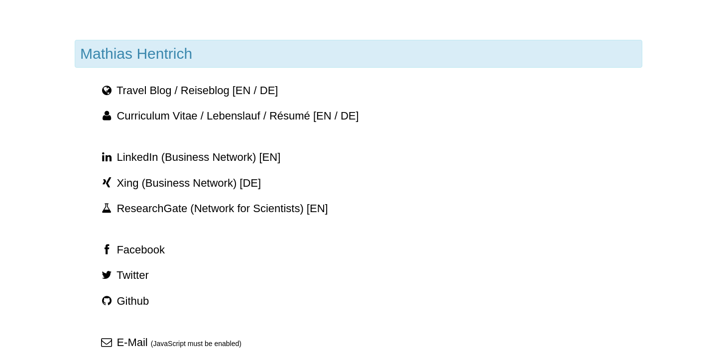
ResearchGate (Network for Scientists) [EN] (214, 208)
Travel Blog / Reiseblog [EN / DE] (189, 90)
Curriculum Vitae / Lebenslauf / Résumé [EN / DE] (229, 116)
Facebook (132, 249)
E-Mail (170, 342)
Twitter (124, 275)
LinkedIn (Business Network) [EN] (190, 157)
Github (124, 301)
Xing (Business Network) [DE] (180, 183)
